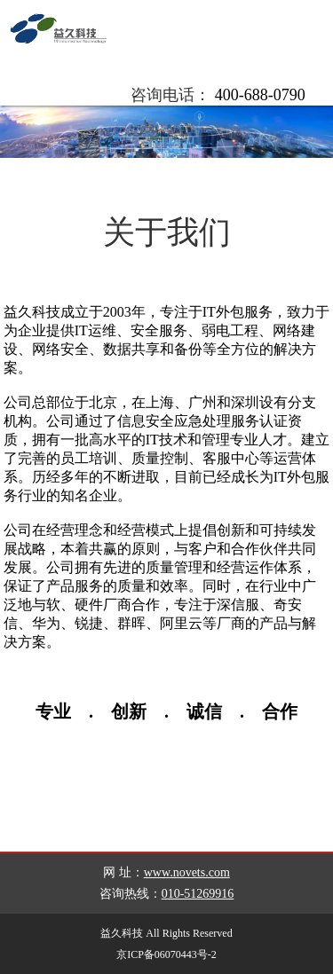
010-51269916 (198, 893)
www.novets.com (187, 872)
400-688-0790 (259, 95)
